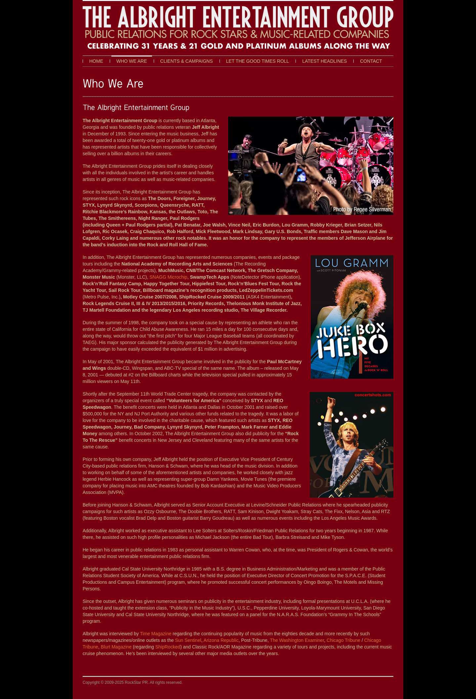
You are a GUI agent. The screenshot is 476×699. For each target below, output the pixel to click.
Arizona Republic (221, 640)
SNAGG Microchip (168, 277)
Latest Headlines (324, 61)
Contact (371, 61)
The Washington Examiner (297, 640)
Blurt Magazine (116, 646)
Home (96, 61)
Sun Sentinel (188, 640)
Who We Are (131, 61)
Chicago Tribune (343, 640)
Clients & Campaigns (186, 61)
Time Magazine (155, 633)
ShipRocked (167, 646)
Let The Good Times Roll (257, 61)
